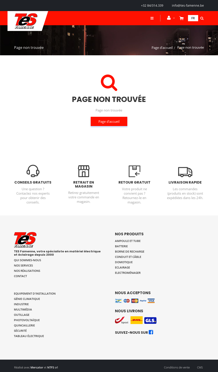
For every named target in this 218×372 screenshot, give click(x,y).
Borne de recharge (129, 251)
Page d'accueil (162, 47)
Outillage (21, 315)
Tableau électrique (29, 336)
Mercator (36, 367)
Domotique (124, 262)
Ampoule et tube (128, 241)
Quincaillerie (24, 325)
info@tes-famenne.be (188, 5)
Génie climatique (27, 299)
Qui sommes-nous (27, 260)
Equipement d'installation (35, 293)
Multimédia (23, 309)
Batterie (121, 246)
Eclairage (122, 267)
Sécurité (20, 331)
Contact (20, 276)
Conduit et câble (128, 257)
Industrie (21, 304)
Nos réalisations (27, 271)
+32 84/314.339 (152, 5)
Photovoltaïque (27, 320)
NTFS (50, 367)
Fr (193, 18)
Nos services (23, 265)
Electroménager (128, 273)
